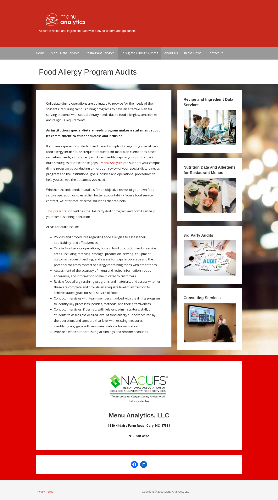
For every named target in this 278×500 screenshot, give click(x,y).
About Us (171, 53)
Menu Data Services (65, 53)
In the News (192, 53)
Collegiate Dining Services (139, 53)
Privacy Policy (44, 491)
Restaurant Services (100, 53)
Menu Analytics (112, 163)
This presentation (59, 211)
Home (40, 53)
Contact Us (215, 53)
